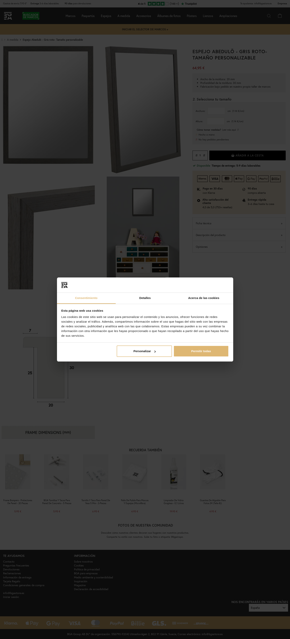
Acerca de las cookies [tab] (203, 298)
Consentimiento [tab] (86, 298)
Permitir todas (201, 351)
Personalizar (144, 351)
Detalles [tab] (145, 298)
